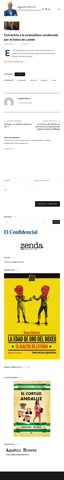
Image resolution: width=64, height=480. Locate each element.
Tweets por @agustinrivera (14, 262)
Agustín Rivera (9, 44)
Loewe (54, 80)
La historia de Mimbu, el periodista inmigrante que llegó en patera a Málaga (46, 125)
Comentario (9, 149)
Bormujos (44, 80)
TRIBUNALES (20, 74)
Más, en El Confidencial (13, 61)
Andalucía (33, 80)
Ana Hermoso (21, 80)
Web (5, 190)
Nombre (7, 180)
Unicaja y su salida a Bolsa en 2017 (18, 124)
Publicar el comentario (47, 204)
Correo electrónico (42, 180)
